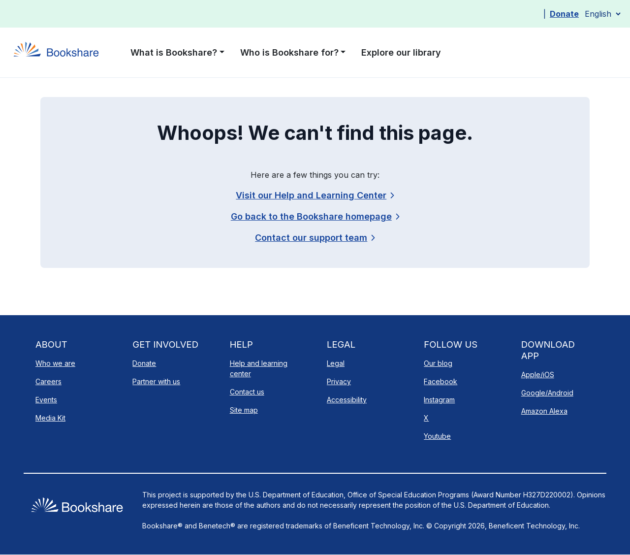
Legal (336, 363)
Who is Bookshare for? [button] (289, 52)
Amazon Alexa (544, 411)
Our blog (438, 363)
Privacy (339, 381)
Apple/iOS (537, 374)
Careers (48, 381)
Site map (244, 410)
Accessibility (347, 399)
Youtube (437, 436)
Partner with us (156, 381)
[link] (315, 237)
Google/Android (547, 393)
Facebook (440, 381)
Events (46, 399)
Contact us (247, 392)
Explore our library (401, 52)
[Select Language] (602, 13)
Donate (564, 14)
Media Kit (50, 418)
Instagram (439, 399)
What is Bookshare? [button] (173, 52)
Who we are (55, 363)
